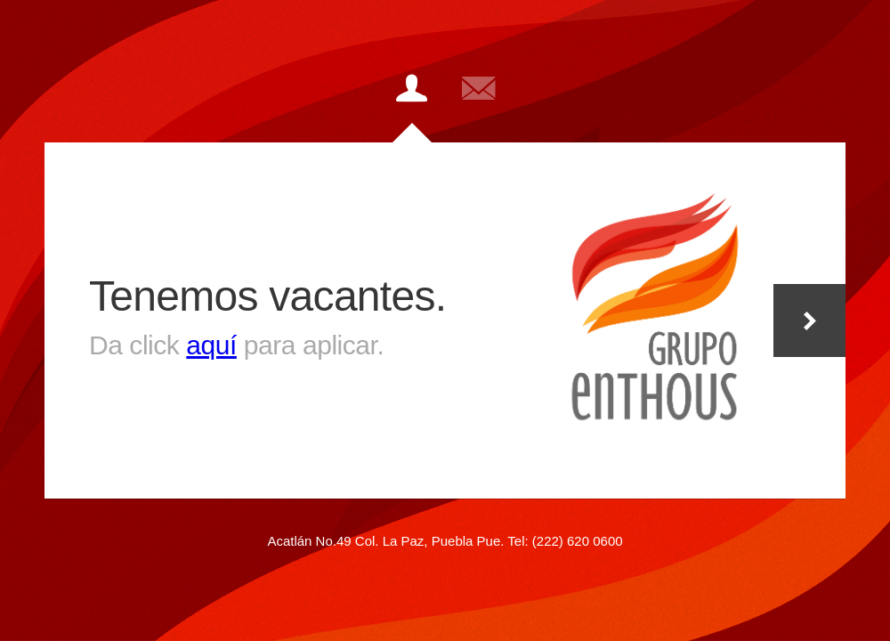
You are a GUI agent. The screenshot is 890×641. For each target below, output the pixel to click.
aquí (211, 345)
